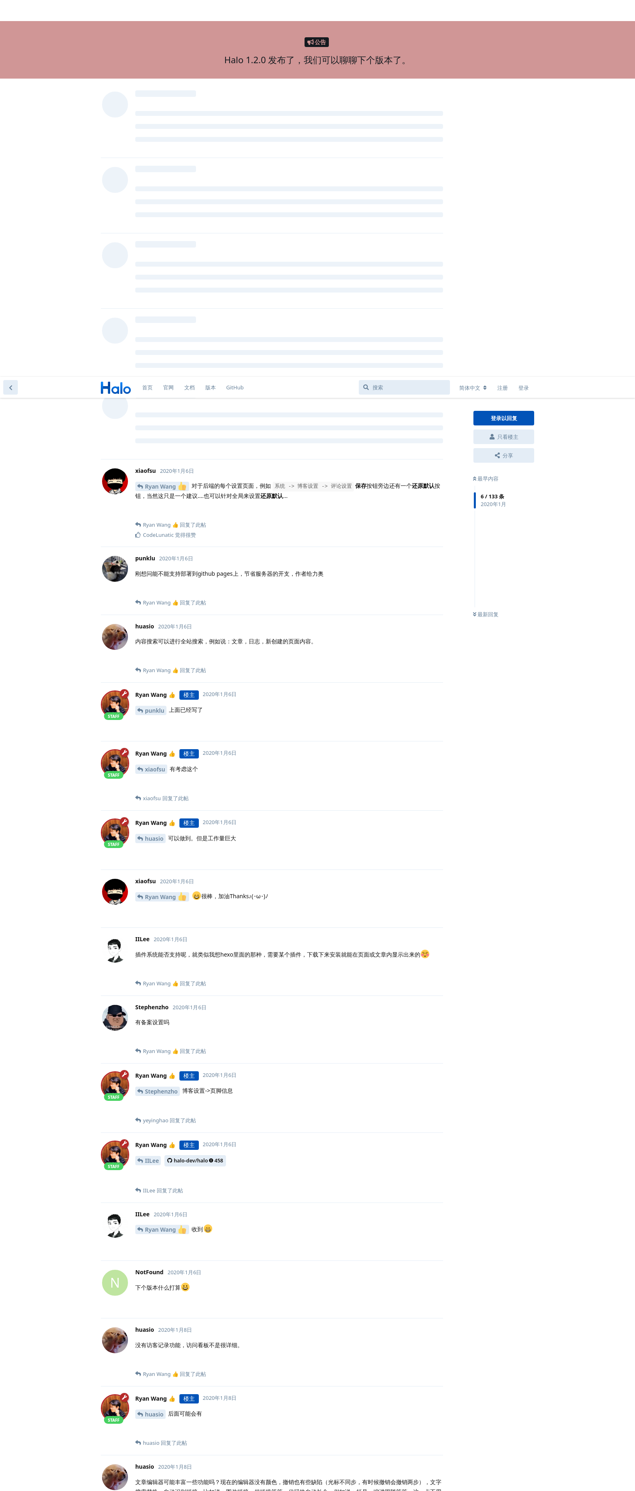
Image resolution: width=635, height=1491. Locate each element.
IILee (152, 784)
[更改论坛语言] (473, 11)
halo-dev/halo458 (195, 783)
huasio (154, 462)
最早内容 (486, 101)
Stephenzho (161, 714)
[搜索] (404, 10)
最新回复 (486, 237)
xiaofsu (155, 392)
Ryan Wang (165, 109)
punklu (154, 334)
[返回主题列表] (10, 10)
